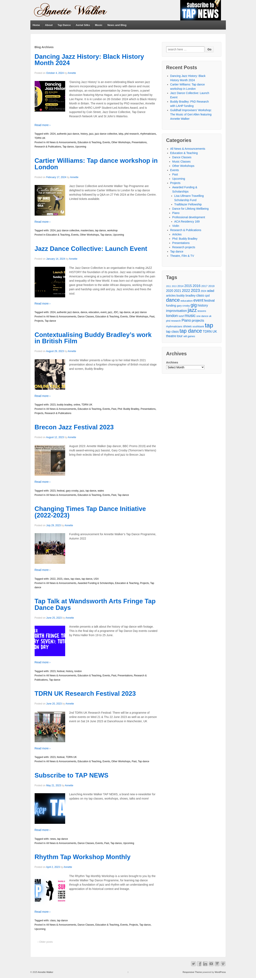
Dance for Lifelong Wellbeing (190, 208)
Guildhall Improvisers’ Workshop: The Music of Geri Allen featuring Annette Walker (191, 114)
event (103, 312)
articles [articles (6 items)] (171, 295)
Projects (39, 320)
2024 (53, 133)
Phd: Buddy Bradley (128, 409)
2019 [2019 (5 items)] (211, 286)
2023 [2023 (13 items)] (195, 290)
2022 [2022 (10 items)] (186, 291)
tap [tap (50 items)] (209, 325)
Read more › (43, 125)
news (53, 838)
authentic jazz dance (68, 133)
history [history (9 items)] (203, 305)
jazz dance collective (106, 133)
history (84, 133)
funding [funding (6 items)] (171, 305)
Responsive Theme (192, 972)
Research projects (183, 247)
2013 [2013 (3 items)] (174, 286)
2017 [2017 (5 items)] (204, 286)
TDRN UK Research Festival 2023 (85, 693)
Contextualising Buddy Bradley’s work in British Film (93, 338)
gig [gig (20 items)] (194, 305)
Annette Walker (45, 972)
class (66, 578)
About (49, 25)
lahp (121, 133)
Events (106, 142)
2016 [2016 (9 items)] (197, 286)
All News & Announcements (61, 142)
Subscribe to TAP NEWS (72, 775)
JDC (116, 312)
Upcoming (80, 146)
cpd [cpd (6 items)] (207, 295)
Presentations (139, 142)
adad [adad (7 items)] (210, 290)
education (94, 312)
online (77, 404)
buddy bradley (64, 404)
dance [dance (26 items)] (173, 300)
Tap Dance (64, 25)
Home (36, 25)
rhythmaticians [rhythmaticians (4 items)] (174, 326)
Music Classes (181, 161)
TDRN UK (40, 138)
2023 (53, 404)
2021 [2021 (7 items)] (177, 290)
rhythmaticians (148, 133)
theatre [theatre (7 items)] (171, 336)
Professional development (188, 217)
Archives (172, 362)
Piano (176, 213)
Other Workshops (120, 142)
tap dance (100, 230)
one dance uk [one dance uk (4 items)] (203, 316)
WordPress (220, 972)
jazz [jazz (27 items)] (192, 310)
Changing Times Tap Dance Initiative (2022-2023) (90, 512)
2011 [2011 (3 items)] (168, 286)
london (78, 671)
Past (151, 316)
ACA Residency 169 (187, 221)
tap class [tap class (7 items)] (172, 331)
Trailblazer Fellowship (188, 204)
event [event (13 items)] (198, 300)
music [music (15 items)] (190, 315)
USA (96, 578)
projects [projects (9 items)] (198, 320)
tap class (75, 578)
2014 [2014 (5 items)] (180, 286)
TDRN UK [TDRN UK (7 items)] (210, 331)
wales (101, 490)
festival (60, 490)
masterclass (87, 230)
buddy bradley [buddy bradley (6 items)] (185, 295)
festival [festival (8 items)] (209, 300)
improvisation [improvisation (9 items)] (176, 311)
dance (83, 312)
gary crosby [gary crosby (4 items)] (183, 305)
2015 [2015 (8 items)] (188, 286)
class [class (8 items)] (200, 295)
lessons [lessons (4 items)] (202, 311)
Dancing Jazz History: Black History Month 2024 (89, 60)
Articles (177, 234)
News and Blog (116, 25)
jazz (91, 133)
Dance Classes (86, 316)
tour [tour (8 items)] (180, 336)
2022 (53, 578)
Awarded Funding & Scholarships (96, 583)
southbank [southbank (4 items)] (198, 326)
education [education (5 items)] (186, 300)
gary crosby (72, 490)
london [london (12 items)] (172, 315)
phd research (132, 133)
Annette (72, 73)
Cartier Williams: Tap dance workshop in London (96, 164)
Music (98, 25)
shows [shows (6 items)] (187, 326)
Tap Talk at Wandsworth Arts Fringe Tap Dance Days (95, 604)
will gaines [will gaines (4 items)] (189, 336)
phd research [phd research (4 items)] (173, 320)
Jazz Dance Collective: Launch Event (91, 248)
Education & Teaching (89, 142)
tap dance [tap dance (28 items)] (190, 331)
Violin (175, 225)
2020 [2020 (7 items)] (169, 290)
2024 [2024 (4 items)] (203, 291)
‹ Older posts (45, 941)
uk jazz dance (139, 312)
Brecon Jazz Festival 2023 (74, 427)
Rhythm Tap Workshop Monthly (83, 857)
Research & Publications (48, 146)
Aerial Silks (83, 25)
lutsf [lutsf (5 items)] (181, 316)
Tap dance (68, 146)
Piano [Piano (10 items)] (186, 320)
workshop (112, 230)
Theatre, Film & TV (182, 255)
